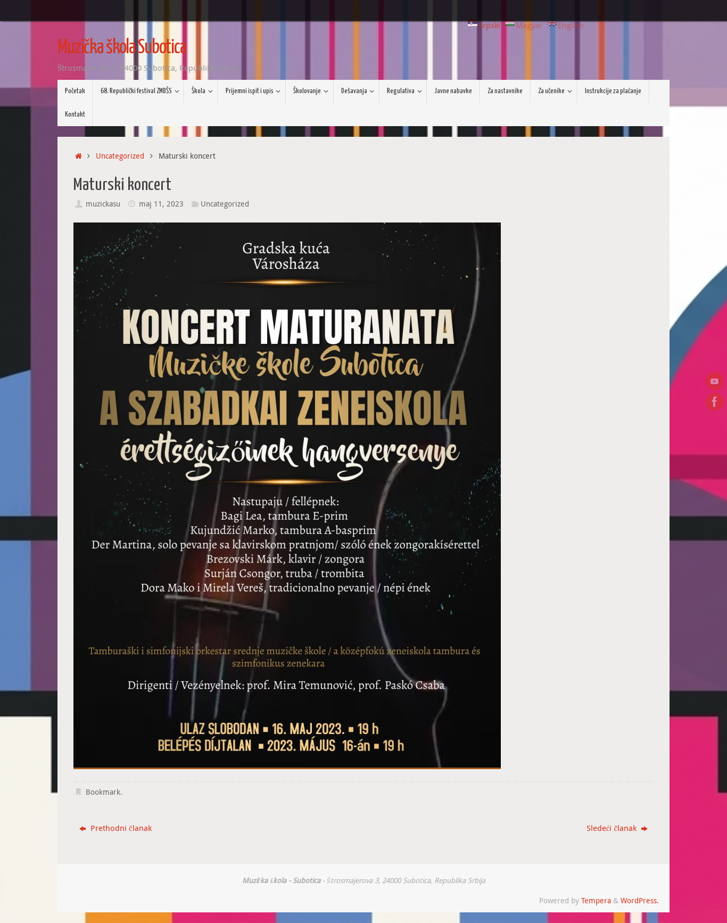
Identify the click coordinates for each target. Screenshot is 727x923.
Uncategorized (120, 156)
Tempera (596, 900)
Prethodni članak (115, 827)
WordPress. (640, 900)
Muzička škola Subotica (121, 47)
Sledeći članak (617, 827)
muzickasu (103, 204)
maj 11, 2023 (161, 204)
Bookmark (103, 792)
